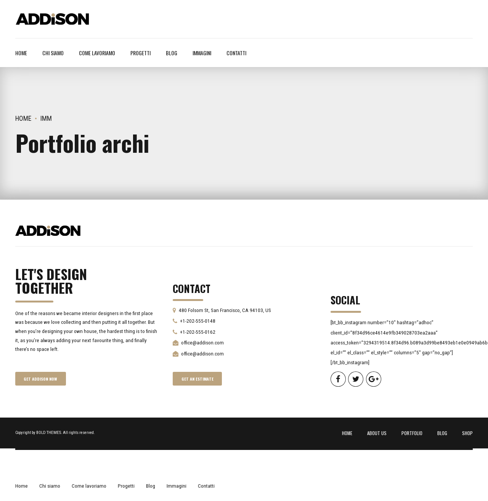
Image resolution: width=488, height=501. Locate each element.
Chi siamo (53, 53)
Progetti (140, 53)
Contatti (236, 53)
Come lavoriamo (97, 53)
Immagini (202, 53)
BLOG (442, 433)
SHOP (467, 433)
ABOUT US (377, 433)
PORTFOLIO (411, 433)
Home (21, 53)
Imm (46, 118)
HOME (347, 433)
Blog (171, 53)
